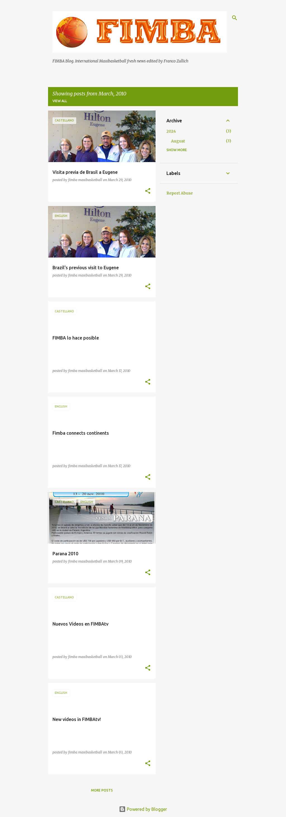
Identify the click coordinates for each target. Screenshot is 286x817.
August (178, 141)
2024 (171, 131)
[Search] (234, 18)
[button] (147, 191)
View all (60, 101)
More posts (102, 790)
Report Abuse (179, 193)
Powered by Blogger (143, 809)
